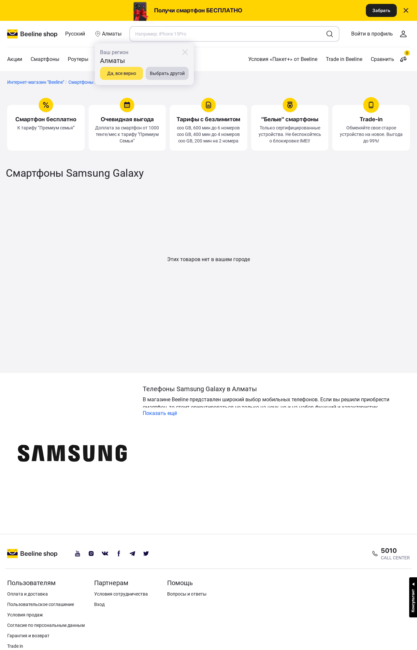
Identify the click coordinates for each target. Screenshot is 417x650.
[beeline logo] (32, 553)
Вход (99, 604)
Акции (14, 59)
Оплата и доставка (27, 594)
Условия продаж (25, 614)
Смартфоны (45, 59)
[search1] (330, 34)
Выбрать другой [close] (167, 73)
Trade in (15, 646)
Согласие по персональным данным (46, 625)
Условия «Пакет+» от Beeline (282, 59)
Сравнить (390, 59)
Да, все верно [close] (121, 73)
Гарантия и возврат (28, 635)
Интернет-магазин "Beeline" (35, 82)
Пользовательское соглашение (40, 604)
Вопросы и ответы (187, 594)
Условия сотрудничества (121, 594)
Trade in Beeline (344, 59)
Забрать (381, 10)
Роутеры (78, 59)
